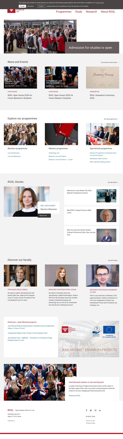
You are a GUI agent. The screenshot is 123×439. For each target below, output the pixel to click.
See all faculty (112, 265)
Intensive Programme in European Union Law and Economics (103, 159)
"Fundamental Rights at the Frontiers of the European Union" (27, 338)
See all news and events (109, 67)
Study (78, 11)
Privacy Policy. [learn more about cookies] (100, 2)
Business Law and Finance (58, 161)
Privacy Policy (91, 428)
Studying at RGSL (74, 400)
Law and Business (14, 157)
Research (91, 11)
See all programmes (110, 123)
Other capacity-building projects (100, 167)
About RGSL (108, 11)
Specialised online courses (99, 163)
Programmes (63, 11)
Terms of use (90, 426)
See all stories (112, 187)
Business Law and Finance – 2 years (61, 164)
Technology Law (54, 157)
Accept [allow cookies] (22, 6)
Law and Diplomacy (14, 161)
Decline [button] (41, 6)
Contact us (11, 426)
